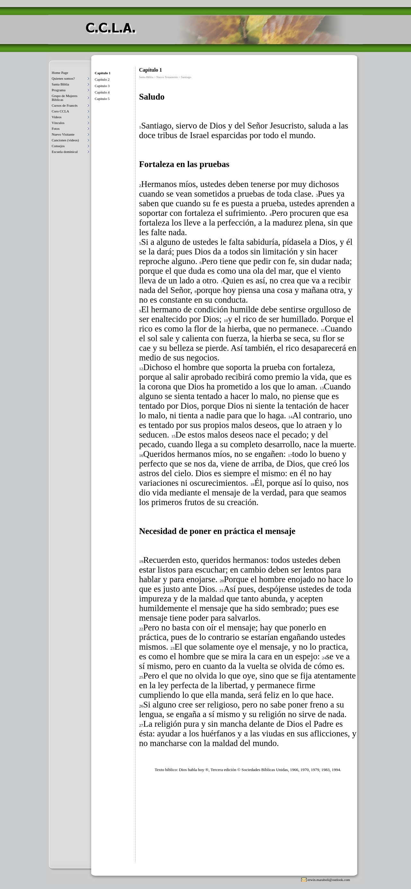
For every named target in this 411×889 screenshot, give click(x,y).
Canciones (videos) (65, 140)
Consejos (58, 146)
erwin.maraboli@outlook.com (329, 880)
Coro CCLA (60, 111)
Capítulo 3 (102, 86)
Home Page (60, 73)
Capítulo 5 (102, 99)
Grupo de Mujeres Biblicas (64, 98)
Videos (57, 117)
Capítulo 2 (102, 79)
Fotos (55, 128)
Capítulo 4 (102, 92)
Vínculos (58, 123)
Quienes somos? (63, 78)
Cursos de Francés (65, 105)
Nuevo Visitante (63, 134)
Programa (59, 90)
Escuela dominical (65, 152)
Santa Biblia (60, 84)
